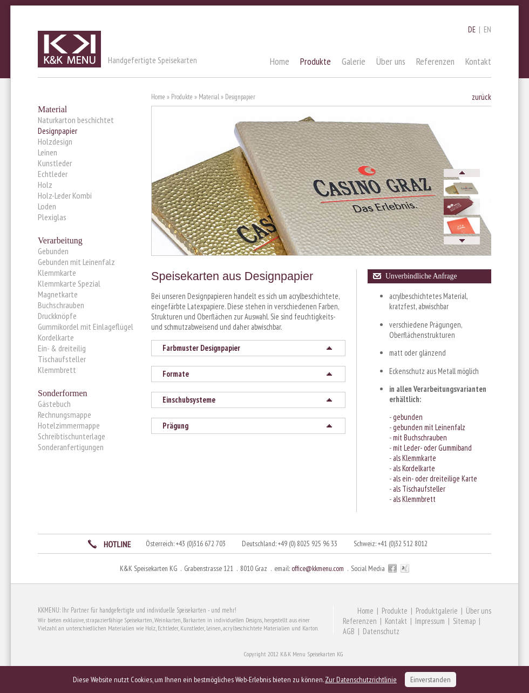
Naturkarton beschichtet (76, 119)
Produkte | (399, 611)
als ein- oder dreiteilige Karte (435, 478)
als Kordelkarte (414, 468)
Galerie (353, 61)
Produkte (315, 61)
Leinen (47, 152)
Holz (45, 184)
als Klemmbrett (414, 499)
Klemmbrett (57, 369)
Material (52, 109)
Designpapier (57, 130)
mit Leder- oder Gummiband (432, 448)
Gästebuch (54, 403)
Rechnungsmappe (64, 414)
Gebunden (53, 251)
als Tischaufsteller (419, 489)
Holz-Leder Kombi (65, 195)
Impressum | (434, 621)
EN (487, 29)
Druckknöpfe (57, 315)
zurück (481, 97)
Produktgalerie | (441, 611)
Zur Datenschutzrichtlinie (361, 679)
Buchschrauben (61, 305)
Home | (369, 611)
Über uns (390, 61)
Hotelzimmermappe (69, 425)
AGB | (353, 631)
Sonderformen (62, 393)
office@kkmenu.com (317, 568)
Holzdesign (55, 141)
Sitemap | (468, 621)
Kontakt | (400, 621)
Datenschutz (381, 631)
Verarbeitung (60, 240)
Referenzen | (364, 621)
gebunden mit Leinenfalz (429, 427)
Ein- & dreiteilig (62, 348)
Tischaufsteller (62, 359)
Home (279, 61)
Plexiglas (52, 217)
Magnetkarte (58, 294)
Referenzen (435, 61)
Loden (47, 206)
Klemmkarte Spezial (69, 283)
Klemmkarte (57, 272)
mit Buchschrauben (420, 437)
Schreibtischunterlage (71, 436)
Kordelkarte (56, 337)
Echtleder (52, 173)
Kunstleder (55, 163)
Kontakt (478, 61)
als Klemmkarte (414, 458)
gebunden (408, 417)
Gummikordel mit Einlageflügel (85, 326)
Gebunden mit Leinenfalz (76, 261)
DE (472, 29)
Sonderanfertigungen (71, 446)
